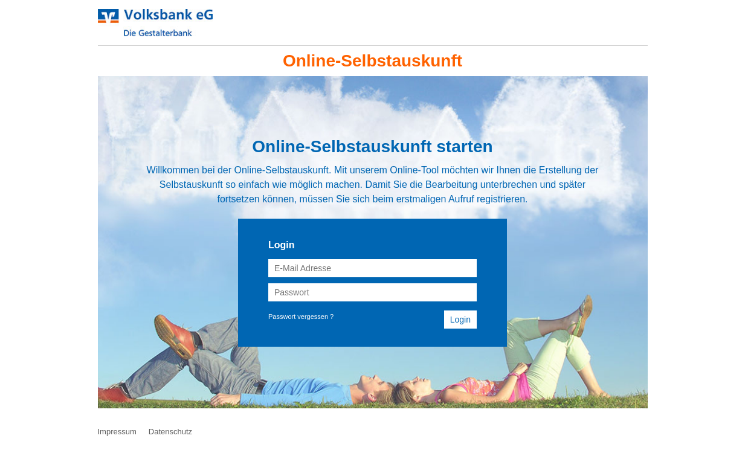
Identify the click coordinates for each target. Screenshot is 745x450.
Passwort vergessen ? (301, 316)
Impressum (117, 431)
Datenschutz (170, 431)
